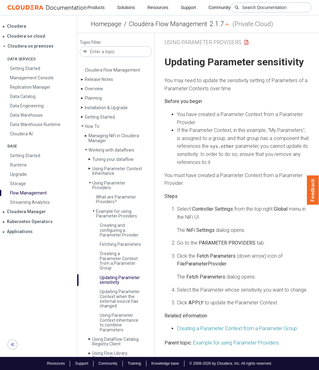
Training (134, 363)
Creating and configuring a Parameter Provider (119, 230)
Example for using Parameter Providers (116, 213)
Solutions (126, 7)
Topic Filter (90, 42)
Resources (157, 7)
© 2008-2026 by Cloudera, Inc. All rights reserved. (230, 363)
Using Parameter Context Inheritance (117, 171)
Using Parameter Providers (109, 185)
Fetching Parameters (120, 244)
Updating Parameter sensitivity (120, 280)
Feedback (313, 190)
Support (188, 7)
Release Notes (99, 79)
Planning (93, 98)
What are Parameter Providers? (116, 199)
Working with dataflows (111, 150)
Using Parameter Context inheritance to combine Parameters (119, 322)
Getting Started (100, 117)
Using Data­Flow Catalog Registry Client (115, 341)
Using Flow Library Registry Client (109, 355)
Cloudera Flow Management (168, 24)
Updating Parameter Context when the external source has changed (120, 298)
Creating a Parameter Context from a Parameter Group (119, 260)
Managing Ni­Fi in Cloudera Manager (113, 138)
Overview (94, 88)
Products (95, 7)
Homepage (106, 24)
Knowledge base (165, 363)
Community (219, 7)
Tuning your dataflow (113, 159)
